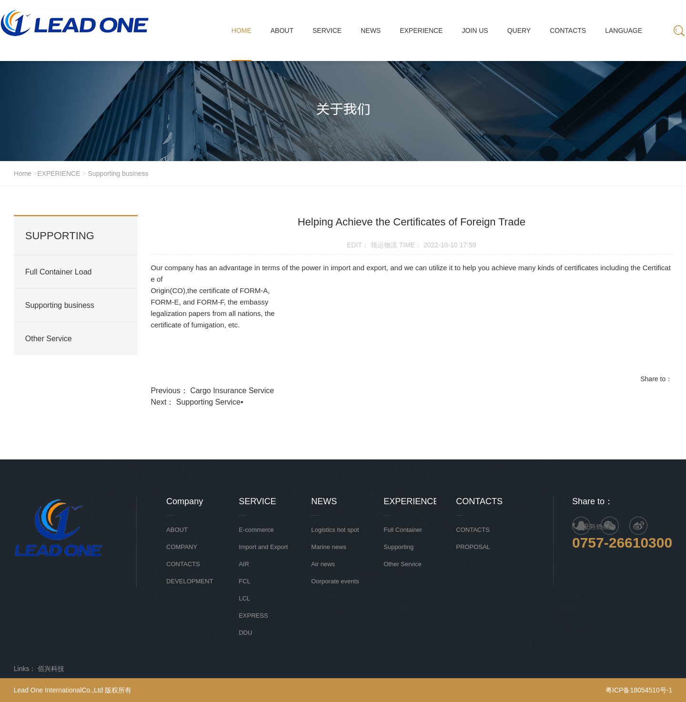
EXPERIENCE (58, 173)
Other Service (48, 339)
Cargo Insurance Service (232, 392)
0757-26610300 (622, 542)
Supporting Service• (209, 404)
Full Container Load (58, 272)
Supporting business (117, 173)
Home (23, 173)
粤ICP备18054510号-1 (638, 690)
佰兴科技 (51, 668)
